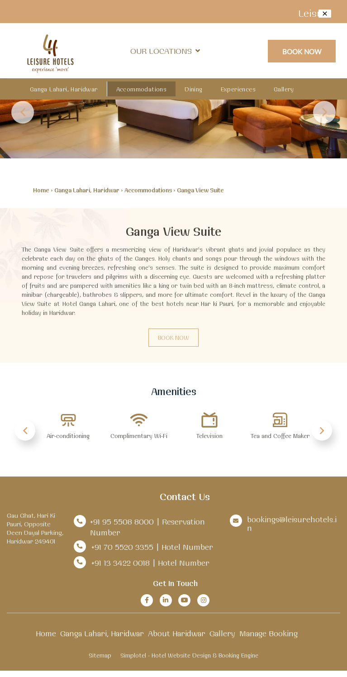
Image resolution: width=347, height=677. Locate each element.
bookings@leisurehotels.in (292, 523)
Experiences (238, 89)
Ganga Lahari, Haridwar (64, 89)
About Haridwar (176, 633)
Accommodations (141, 89)
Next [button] (324, 112)
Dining (193, 89)
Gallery (284, 89)
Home (41, 190)
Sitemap (100, 655)
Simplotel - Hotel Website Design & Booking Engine (189, 655)
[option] (68, 430)
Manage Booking (268, 633)
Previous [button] (22, 112)
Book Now (302, 51)
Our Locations (165, 51)
